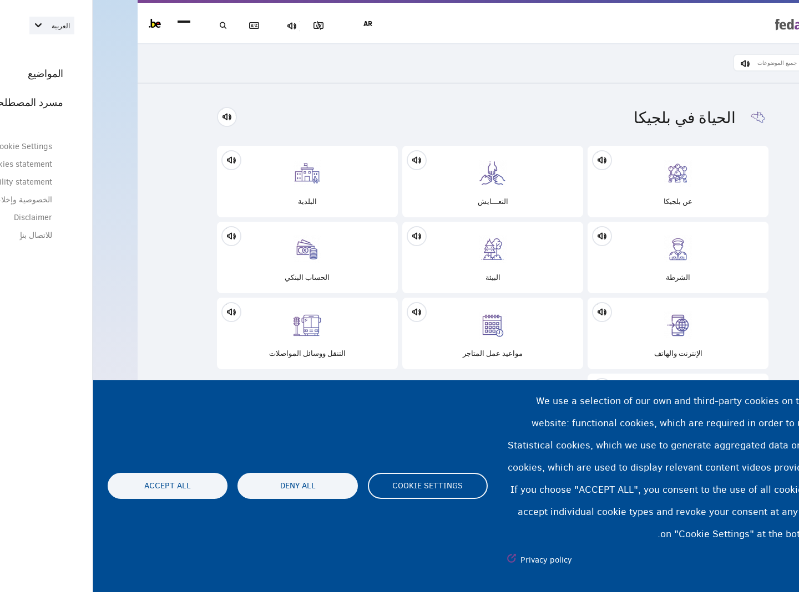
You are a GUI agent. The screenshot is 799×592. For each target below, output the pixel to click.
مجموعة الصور (249, 26)
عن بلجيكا (584, 183)
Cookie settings (334, 486)
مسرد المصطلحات (172, 26)
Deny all (204, 486)
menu (90, 23)
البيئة (399, 259)
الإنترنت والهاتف (584, 335)
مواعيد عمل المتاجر (399, 335)
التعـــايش (399, 183)
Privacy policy (453, 559)
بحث (133, 26)
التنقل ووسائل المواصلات (214, 335)
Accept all (74, 486)
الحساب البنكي (214, 259)
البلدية (214, 183)
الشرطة (584, 259)
